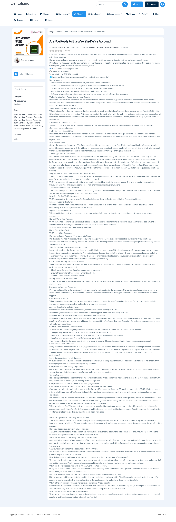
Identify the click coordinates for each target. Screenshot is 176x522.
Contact (56, 514)
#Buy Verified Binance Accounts (27, 120)
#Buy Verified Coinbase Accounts (28, 114)
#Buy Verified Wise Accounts (26, 125)
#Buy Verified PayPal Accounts (27, 123)
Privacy (30, 514)
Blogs (51, 32)
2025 (16, 139)
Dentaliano (20, 3)
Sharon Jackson (27, 60)
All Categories (20, 101)
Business (17, 104)
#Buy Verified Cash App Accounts (28, 117)
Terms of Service (43, 514)
